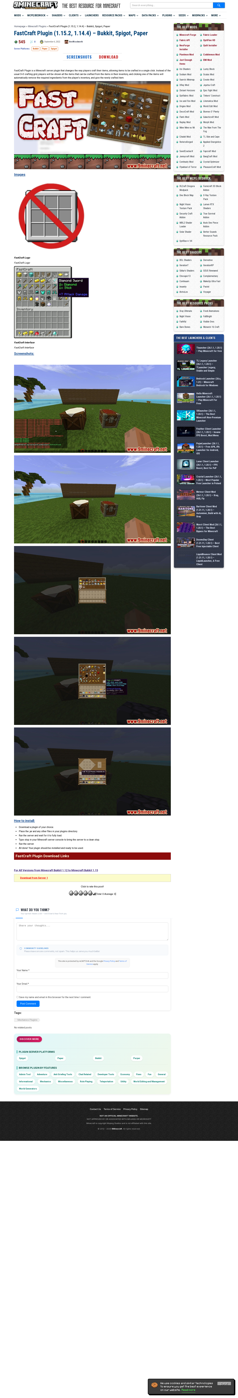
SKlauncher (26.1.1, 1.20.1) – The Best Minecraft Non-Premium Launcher (208, 424)
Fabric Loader (210, 34)
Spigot (54, 48)
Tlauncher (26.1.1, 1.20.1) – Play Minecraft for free (209, 349)
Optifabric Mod (186, 95)
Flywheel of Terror (188, 167)
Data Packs (149, 15)
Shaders (57, 15)
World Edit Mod (210, 106)
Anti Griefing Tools (63, 1074)
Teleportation (106, 1081)
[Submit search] (219, 5)
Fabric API (184, 40)
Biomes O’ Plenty (211, 111)
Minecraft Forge (187, 34)
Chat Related (85, 1074)
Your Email (23, 983)
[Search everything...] (171, 5)
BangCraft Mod (210, 156)
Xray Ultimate (185, 311)
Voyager (207, 291)
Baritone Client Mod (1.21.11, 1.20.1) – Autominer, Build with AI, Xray (208, 562)
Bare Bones (184, 327)
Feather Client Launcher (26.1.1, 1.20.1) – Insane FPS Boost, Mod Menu (208, 447)
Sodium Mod (185, 74)
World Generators (28, 1089)
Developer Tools (106, 1074)
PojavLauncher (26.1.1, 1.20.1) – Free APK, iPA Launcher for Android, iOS (208, 470)
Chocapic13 (185, 276)
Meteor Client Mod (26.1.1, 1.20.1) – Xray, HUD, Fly (207, 540)
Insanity (182, 286)
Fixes (138, 1074)
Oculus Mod (208, 74)
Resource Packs (112, 15)
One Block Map (186, 195)
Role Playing (86, 1081)
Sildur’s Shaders (186, 270)
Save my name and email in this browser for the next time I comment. (55, 997)
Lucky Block (209, 69)
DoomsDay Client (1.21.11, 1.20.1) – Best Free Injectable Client (208, 609)
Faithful (182, 321)
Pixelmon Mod (186, 54)
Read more (188, 1389)
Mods (17, 15)
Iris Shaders (185, 69)
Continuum (184, 281)
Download (108, 57)
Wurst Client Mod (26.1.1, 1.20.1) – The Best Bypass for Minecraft (209, 586)
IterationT (184, 265)
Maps (132, 15)
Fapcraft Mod (209, 151)
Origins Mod (185, 106)
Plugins (167, 15)
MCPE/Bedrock (36, 15)
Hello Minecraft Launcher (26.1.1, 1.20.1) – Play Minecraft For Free (208, 401)
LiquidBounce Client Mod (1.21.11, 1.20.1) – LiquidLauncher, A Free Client (209, 632)
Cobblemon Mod (211, 54)
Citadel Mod (185, 136)
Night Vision (185, 316)
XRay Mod (184, 85)
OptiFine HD (209, 40)
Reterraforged (186, 142)
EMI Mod (207, 60)
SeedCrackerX (186, 151)
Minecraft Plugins (37, 26)
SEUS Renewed (210, 270)
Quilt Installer (210, 45)
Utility (123, 1081)
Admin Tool (25, 1074)
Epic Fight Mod (210, 90)
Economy (125, 1074)
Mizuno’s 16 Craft (211, 327)
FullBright (207, 316)
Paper (44, 48)
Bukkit (36, 48)
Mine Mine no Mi (187, 127)
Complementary (210, 276)
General (162, 1074)
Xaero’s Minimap (187, 79)
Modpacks (198, 15)
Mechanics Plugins (27, 1020)
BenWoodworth (76, 41)
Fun (149, 1074)
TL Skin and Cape (211, 136)
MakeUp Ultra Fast (211, 281)
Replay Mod (185, 122)
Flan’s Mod (184, 117)
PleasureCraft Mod (212, 167)
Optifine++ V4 (185, 241)
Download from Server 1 (34, 877)
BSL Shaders (185, 260)
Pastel (206, 286)
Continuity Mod (186, 161)
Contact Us (95, 1109)
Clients (74, 15)
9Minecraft (117, 1129)
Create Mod (208, 79)
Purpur (136, 1058)
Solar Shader (185, 231)
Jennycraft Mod (186, 156)
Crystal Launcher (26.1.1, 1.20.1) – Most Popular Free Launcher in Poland (209, 517)
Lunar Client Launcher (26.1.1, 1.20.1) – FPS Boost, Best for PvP (207, 493)
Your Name (23, 970)
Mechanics (45, 1081)
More (214, 15)
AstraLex (183, 291)
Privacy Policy (109, 961)
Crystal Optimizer (211, 161)
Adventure (42, 1074)
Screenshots (79, 57)
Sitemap (144, 1109)
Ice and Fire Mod (187, 101)
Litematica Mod (210, 101)
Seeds (182, 15)
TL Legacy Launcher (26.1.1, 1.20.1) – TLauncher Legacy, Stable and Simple (206, 365)
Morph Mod (208, 122)
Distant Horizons (187, 90)
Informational (26, 1081)
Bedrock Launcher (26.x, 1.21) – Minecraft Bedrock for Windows (208, 382)
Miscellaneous (65, 1081)
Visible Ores (208, 321)
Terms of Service (112, 1109)
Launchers (92, 15)
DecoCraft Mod (186, 111)
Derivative (208, 260)
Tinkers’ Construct (211, 95)
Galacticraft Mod (211, 117)
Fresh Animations (211, 311)
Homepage (20, 26)
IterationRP (208, 265)
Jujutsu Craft (209, 85)
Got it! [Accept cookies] (224, 1383)
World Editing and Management (149, 1081)
